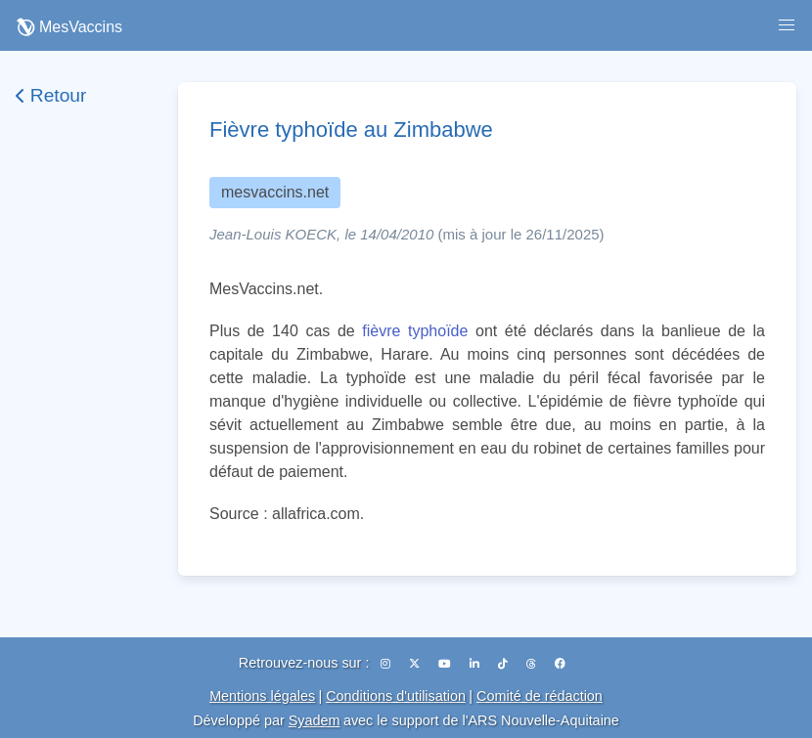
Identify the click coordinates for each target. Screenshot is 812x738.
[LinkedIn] (476, 664)
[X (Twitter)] (415, 664)
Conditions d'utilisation (396, 696)
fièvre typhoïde (415, 331)
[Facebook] (560, 664)
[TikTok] (504, 664)
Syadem (314, 720)
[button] (786, 25)
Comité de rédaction (539, 696)
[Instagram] (387, 664)
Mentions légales (262, 696)
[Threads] (533, 664)
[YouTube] (446, 664)
